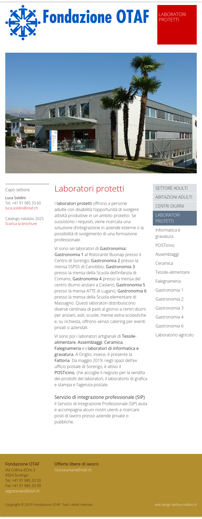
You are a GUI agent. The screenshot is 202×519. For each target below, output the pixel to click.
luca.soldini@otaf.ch (21, 207)
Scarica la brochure (21, 223)
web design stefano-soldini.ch (176, 504)
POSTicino (164, 245)
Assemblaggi (167, 254)
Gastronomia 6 (169, 326)
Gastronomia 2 (169, 299)
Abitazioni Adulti (173, 197)
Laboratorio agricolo (174, 335)
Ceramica (164, 263)
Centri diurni (169, 206)
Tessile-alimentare (172, 272)
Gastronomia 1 (169, 290)
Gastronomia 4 (169, 317)
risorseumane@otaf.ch (73, 469)
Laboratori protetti (167, 218)
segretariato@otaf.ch (22, 490)
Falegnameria (168, 281)
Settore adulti (171, 188)
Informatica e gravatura (167, 233)
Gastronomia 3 (169, 308)
